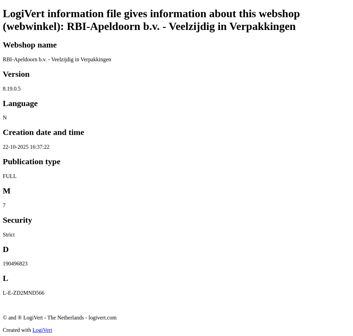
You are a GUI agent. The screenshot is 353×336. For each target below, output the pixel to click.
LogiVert (42, 330)
